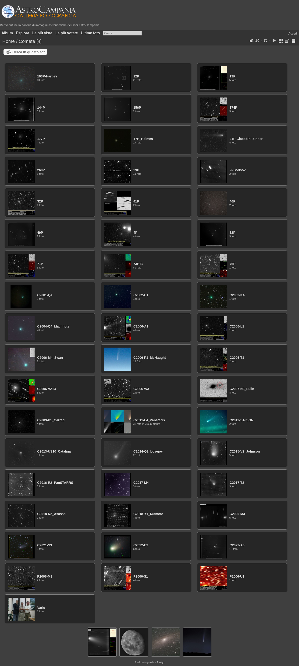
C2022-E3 (140, 545)
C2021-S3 (44, 545)
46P (232, 201)
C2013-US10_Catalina (54, 451)
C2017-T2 (237, 483)
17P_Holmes (143, 139)
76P (232, 264)
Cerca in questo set (28, 52)
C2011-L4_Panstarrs (149, 420)
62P (232, 232)
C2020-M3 (237, 514)
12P (136, 76)
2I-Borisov (238, 170)
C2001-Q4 (44, 295)
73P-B (138, 264)
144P (41, 107)
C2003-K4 (237, 295)
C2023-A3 (237, 545)
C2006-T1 (237, 357)
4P (135, 232)
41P (136, 201)
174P (233, 107)
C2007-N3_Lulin (242, 389)
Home (8, 41)
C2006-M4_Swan (50, 357)
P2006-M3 (44, 576)
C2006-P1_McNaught (149, 357)
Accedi (292, 33)
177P (41, 139)
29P (136, 170)
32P (40, 201)
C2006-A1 (140, 326)
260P (41, 170)
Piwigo (160, 662)
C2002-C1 (140, 295)
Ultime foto (90, 33)
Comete (27, 41)
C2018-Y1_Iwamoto (148, 514)
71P (40, 264)
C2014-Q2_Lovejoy (148, 451)
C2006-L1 (237, 326)
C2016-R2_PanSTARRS (55, 483)
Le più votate (66, 33)
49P (40, 232)
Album (7, 33)
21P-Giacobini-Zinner (246, 139)
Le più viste (42, 33)
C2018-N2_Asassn (51, 514)
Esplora (22, 33)
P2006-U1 (237, 576)
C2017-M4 (141, 483)
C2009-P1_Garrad (50, 420)
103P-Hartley (47, 76)
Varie (41, 608)
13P (232, 76)
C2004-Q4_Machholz (53, 326)
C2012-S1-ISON (241, 420)
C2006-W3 (141, 389)
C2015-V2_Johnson (245, 451)
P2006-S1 (140, 576)
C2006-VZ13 (46, 389)
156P (137, 107)
